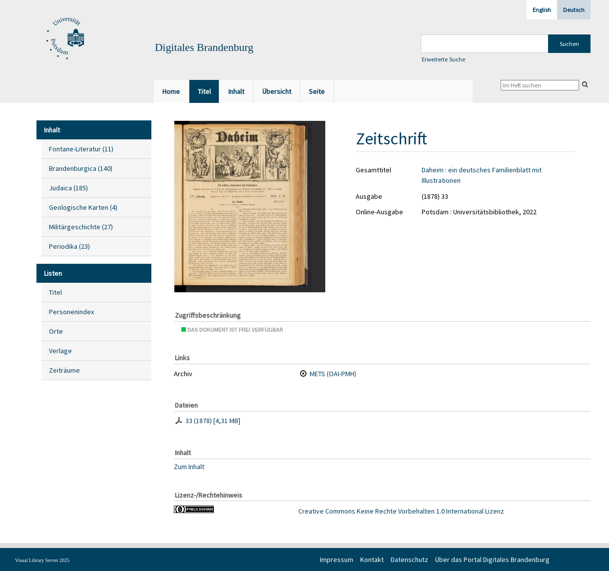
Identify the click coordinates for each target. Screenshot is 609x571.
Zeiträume (64, 370)
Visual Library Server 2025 (42, 560)
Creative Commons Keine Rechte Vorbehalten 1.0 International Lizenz (401, 511)
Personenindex (71, 311)
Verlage (60, 350)
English (542, 9)
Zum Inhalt (189, 466)
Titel (55, 292)
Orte (56, 331)
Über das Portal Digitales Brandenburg (492, 559)
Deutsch (574, 9)
